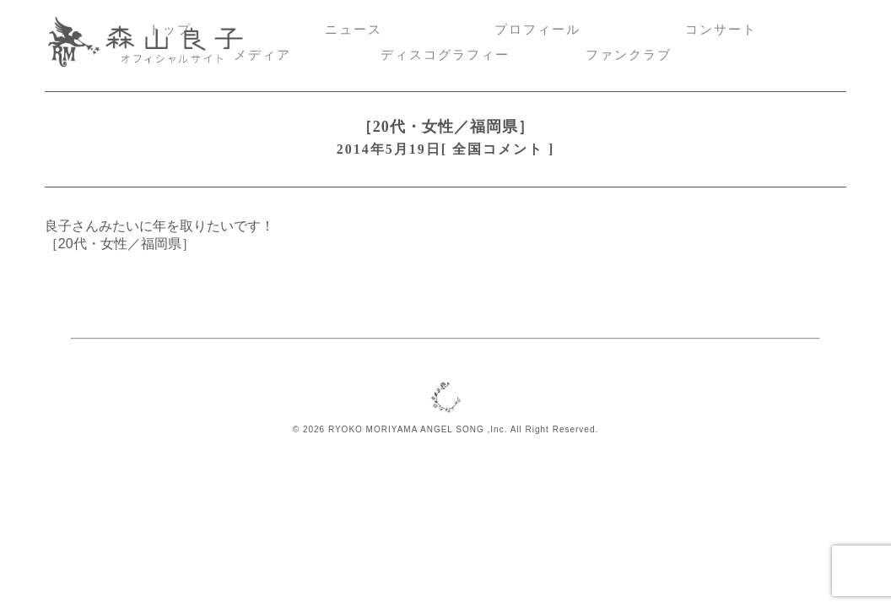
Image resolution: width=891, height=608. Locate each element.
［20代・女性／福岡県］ (446, 126)
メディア (262, 55)
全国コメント (497, 149)
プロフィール (537, 29)
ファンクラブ (629, 55)
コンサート (721, 29)
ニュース (353, 29)
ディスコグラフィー (445, 55)
